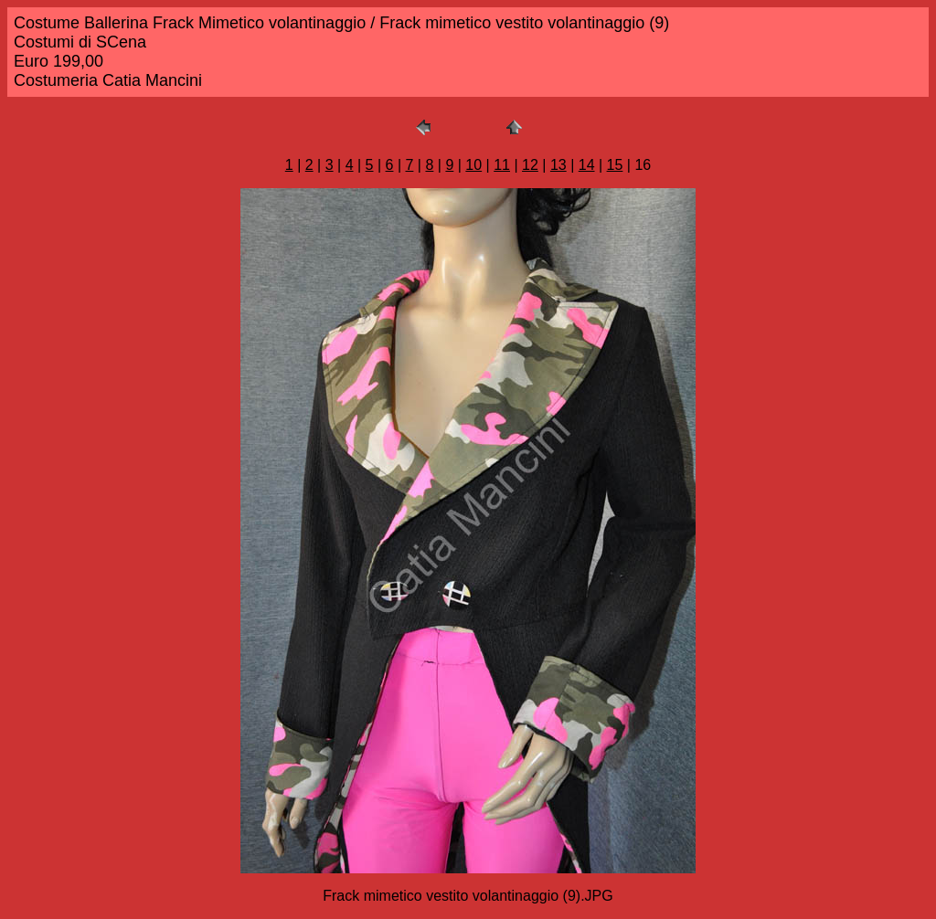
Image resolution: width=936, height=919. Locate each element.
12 (530, 165)
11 (502, 165)
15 (615, 165)
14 (587, 165)
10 (473, 165)
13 (558, 165)
